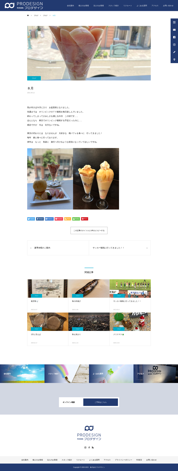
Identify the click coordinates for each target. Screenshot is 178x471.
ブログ (34, 78)
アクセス (155, 6)
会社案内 (70, 6)
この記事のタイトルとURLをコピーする (89, 230)
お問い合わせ (168, 6)
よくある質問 (142, 6)
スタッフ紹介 (113, 6)
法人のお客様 (98, 6)
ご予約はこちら (101, 402)
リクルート (127, 6)
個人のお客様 (83, 6)
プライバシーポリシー (123, 460)
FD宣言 (139, 460)
